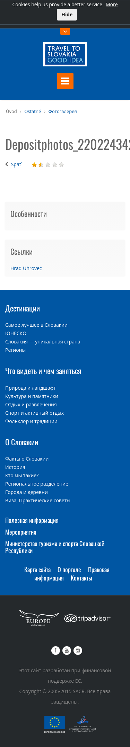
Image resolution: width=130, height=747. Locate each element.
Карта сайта (37, 569)
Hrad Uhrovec (26, 268)
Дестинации (22, 308)
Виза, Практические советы (37, 500)
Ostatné (32, 111)
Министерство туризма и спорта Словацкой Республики (54, 547)
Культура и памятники (31, 396)
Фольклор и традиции (31, 421)
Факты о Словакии (27, 458)
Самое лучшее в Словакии (36, 325)
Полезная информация (32, 520)
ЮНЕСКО (15, 333)
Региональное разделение (36, 483)
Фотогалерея (63, 111)
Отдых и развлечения (31, 404)
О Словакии (21, 441)
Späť (16, 164)
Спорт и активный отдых (34, 412)
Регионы (15, 350)
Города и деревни (26, 492)
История (15, 467)
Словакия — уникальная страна (42, 341)
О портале (69, 569)
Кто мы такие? (21, 475)
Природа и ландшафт (30, 387)
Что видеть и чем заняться (43, 370)
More (112, 4)
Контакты (81, 577)
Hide (66, 14)
